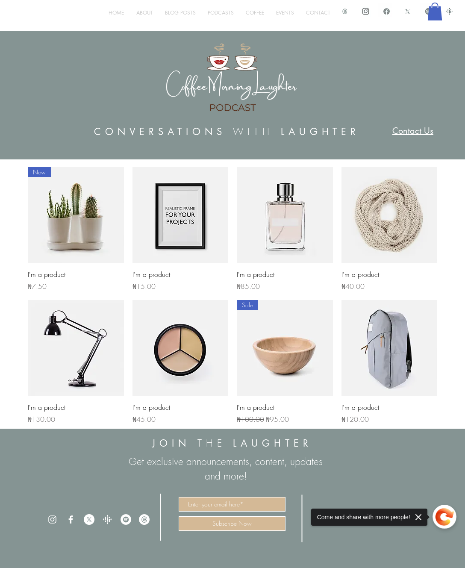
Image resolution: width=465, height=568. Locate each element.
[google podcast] (449, 11)
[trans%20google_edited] (107, 519)
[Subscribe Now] (232, 523)
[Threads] (144, 519)
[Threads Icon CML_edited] (344, 11)
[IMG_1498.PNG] (365, 11)
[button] (434, 12)
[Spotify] (126, 519)
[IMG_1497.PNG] (386, 11)
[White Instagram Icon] (52, 519)
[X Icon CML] (407, 11)
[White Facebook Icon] (70, 519)
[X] (89, 519)
